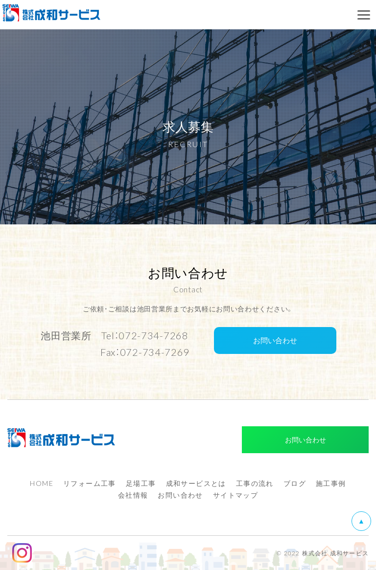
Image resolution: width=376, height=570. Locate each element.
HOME (41, 483)
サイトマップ (235, 495)
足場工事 (141, 483)
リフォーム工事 (89, 483)
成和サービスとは (196, 483)
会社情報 (133, 495)
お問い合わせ (275, 340)
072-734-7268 (153, 335)
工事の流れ (255, 483)
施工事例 (331, 483)
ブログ (294, 483)
